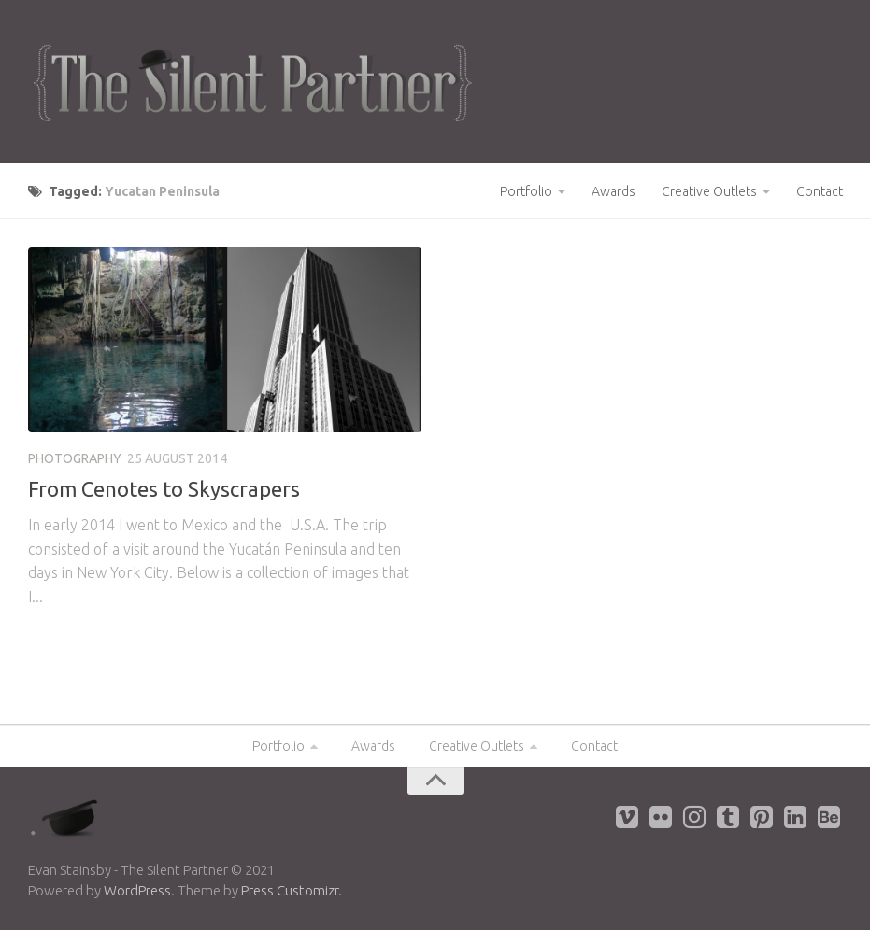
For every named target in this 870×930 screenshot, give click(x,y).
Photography (74, 458)
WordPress (137, 890)
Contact (819, 191)
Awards (613, 191)
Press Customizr (289, 890)
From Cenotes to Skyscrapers (164, 488)
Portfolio (526, 191)
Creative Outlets (709, 191)
